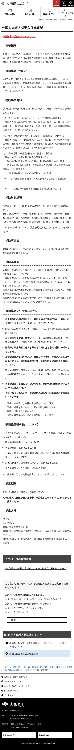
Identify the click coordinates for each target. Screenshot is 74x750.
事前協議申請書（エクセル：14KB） (23, 442)
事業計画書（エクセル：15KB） (21, 448)
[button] (56, 3)
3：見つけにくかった (18, 612)
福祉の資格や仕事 (46, 667)
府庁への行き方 (8, 735)
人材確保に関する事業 (63, 667)
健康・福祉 (17, 667)
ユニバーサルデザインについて (16, 686)
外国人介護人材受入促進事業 (23, 653)
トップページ (6, 667)
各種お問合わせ (44, 735)
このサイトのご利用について (15, 677)
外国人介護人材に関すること (25, 634)
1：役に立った (15, 599)
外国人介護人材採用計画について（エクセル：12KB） (32, 463)
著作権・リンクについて (14, 681)
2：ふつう (32, 599)
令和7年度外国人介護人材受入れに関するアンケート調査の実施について (38, 645)
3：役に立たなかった (51, 599)
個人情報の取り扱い (12, 691)
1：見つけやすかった (18, 608)
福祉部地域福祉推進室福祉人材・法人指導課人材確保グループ (35, 568)
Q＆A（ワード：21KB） (37, 433)
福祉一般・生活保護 (30, 667)
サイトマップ (9, 695)
